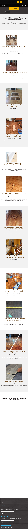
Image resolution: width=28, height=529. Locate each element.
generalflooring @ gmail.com (11, 509)
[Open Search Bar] (22, 5)
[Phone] (18, 2)
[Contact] (21, 2)
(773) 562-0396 (9, 508)
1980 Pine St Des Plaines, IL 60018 (14, 518)
